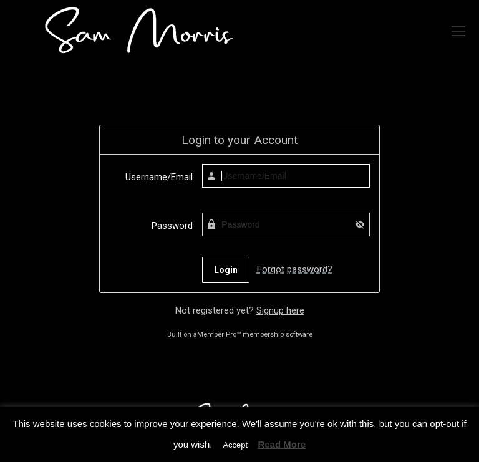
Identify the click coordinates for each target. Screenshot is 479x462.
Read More (282, 444)
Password (172, 225)
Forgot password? (294, 269)
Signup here (280, 310)
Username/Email (159, 177)
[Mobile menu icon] (458, 31)
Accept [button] (235, 445)
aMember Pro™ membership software (252, 334)
